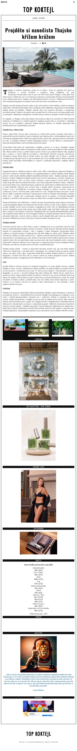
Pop (38, 581)
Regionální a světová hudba (38, 608)
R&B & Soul (38, 599)
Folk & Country (38, 604)
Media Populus (51, 742)
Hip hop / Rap (38, 595)
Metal (38, 590)
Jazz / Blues (38, 572)
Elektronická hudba (38, 586)
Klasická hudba (38, 568)
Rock (38, 577)
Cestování (41, 18)
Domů (35, 18)
